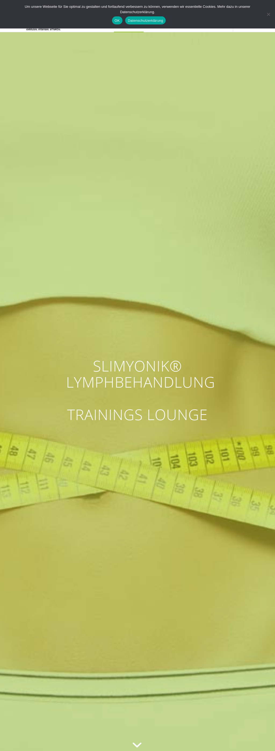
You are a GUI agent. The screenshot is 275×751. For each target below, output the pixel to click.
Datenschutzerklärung (145, 21)
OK (117, 21)
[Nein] (268, 14)
